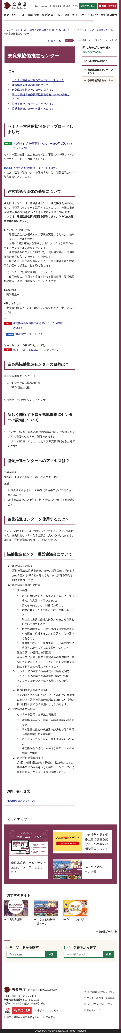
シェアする (54, 40)
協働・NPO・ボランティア (63, 30)
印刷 (70, 40)
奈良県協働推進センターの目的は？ (33, 89)
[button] (42, 6)
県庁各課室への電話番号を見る (23, 1017)
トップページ (11, 30)
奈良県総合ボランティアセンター (100, 71)
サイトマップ (94, 1010)
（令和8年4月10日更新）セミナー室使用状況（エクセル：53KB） (43, 146)
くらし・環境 (27, 30)
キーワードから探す (24, 947)
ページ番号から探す (81, 947)
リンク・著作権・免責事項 (101, 998)
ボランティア (87, 30)
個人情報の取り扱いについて (102, 992)
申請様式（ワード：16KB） (31, 334)
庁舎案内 (50, 1017)
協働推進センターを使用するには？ (33, 108)
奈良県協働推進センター (100, 80)
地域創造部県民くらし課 (22, 800)
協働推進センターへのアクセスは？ (33, 103)
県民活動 (41, 30)
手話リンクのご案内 (47, 1010)
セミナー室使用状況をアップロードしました (38, 80)
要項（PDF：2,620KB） (27, 349)
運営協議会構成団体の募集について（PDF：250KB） (39, 325)
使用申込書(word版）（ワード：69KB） (36, 167)
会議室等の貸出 (105, 30)
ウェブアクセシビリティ (99, 1004)
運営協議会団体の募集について (30, 85)
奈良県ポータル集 (108, 931)
